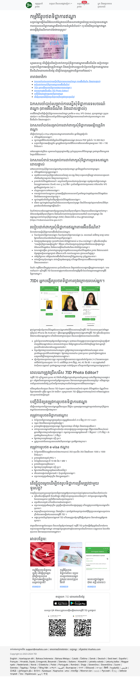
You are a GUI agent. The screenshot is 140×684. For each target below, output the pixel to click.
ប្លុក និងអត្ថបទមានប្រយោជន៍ (105, 5)
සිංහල (114, 670)
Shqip (83, 664)
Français (14, 661)
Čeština (83, 658)
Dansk (93, 658)
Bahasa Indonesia (44, 658)
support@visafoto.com (37, 649)
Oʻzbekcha (43, 664)
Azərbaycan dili (26, 658)
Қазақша (46, 670)
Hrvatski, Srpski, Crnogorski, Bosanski (38, 661)
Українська (30, 673)
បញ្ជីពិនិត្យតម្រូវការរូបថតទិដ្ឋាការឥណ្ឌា (48, 93)
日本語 (13, 670)
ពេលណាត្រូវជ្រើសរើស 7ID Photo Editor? (51, 90)
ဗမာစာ (97, 670)
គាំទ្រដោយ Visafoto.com (90, 649)
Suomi (117, 664)
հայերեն (114, 667)
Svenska (14, 667)
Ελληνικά (90, 667)
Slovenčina (93, 664)
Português (63, 664)
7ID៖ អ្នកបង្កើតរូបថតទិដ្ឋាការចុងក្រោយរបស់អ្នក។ (53, 87)
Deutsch (102, 658)
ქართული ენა (25, 670)
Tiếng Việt (43, 667)
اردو (40, 673)
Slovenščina (106, 664)
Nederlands (22, 664)
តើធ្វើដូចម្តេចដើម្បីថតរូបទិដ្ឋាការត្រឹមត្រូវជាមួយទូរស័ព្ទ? (54, 96)
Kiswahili (82, 661)
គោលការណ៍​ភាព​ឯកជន (59, 649)
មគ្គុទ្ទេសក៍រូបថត (39, 5)
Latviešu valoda (96, 661)
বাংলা (81, 667)
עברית (99, 667)
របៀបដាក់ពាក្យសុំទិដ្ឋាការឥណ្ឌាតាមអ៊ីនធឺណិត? (52, 84)
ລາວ (67, 670)
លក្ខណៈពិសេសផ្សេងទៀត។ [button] (59, 3)
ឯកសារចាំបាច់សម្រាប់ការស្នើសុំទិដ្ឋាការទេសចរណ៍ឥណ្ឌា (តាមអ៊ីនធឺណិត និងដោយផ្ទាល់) (67, 81)
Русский (106, 670)
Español (123, 658)
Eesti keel (112, 658)
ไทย (21, 673)
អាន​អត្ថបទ (36, 586)
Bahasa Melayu (62, 658)
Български (71, 667)
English (13, 658)
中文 (46, 673)
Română (75, 664)
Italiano (72, 661)
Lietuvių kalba (112, 661)
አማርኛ (53, 667)
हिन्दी (106, 667)
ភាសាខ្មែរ (74, 670)
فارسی (124, 667)
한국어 (37, 670)
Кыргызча (58, 670)
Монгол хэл (86, 670)
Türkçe (33, 667)
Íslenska (62, 661)
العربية (61, 667)
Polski (53, 664)
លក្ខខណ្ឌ (73, 649)
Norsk (33, 664)
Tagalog (24, 667)
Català (75, 658)
